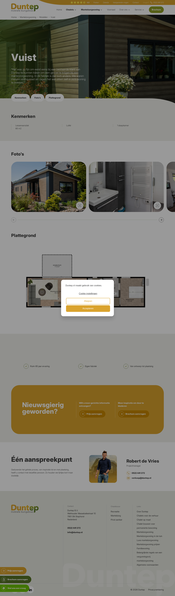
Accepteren (88, 308)
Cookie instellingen (88, 294)
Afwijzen (88, 301)
